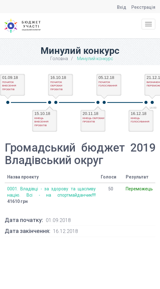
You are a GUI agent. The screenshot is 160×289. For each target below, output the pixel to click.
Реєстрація (143, 7)
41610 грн (17, 201)
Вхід (121, 7)
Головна (59, 58)
